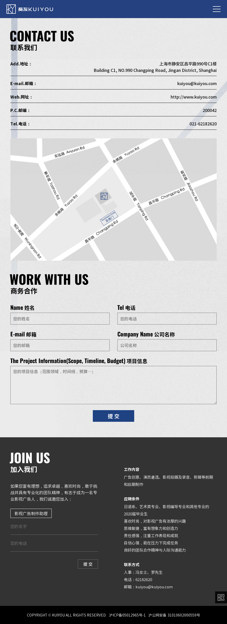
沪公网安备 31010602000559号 (174, 615)
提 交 (113, 416)
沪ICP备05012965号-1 (127, 615)
